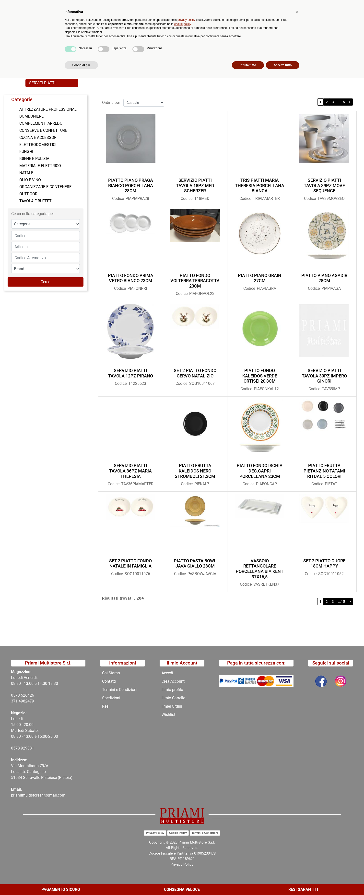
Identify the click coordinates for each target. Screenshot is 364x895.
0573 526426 (22, 695)
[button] (114, 23)
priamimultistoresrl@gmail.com (38, 795)
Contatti (185, 40)
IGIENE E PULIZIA (34, 158)
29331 (28, 748)
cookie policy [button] (182, 841)
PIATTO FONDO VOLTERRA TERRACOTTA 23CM (195, 280)
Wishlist (168, 714)
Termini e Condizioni (119, 689)
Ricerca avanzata (147, 23)
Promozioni (134, 40)
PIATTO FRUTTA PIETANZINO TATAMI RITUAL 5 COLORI (324, 470)
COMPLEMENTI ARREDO (40, 123)
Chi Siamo (161, 40)
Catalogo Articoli (61, 52)
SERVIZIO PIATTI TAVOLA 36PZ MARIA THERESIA (130, 470)
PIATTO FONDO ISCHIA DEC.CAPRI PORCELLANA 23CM (259, 470)
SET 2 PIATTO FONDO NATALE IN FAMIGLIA (130, 562)
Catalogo (60, 40)
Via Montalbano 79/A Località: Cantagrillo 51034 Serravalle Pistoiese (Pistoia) (41, 771)
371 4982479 (22, 701)
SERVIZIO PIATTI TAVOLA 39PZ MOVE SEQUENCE (324, 185)
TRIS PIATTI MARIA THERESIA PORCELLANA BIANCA (259, 185)
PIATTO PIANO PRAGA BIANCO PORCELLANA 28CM (130, 185)
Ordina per (111, 101)
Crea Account (173, 681)
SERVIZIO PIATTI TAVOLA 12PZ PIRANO (130, 372)
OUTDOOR (28, 194)
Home (36, 52)
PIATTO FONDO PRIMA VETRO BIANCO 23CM (130, 277)
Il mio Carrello (173, 698)
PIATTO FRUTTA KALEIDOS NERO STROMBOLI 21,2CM (195, 470)
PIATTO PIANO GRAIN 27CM (259, 277)
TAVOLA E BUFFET (125, 52)
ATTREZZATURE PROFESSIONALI (48, 109)
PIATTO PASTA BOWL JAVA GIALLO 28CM (195, 562)
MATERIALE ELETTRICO (40, 165)
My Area (347, 5)
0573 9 (17, 748)
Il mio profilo (172, 689)
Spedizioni (111, 698)
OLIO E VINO (30, 180)
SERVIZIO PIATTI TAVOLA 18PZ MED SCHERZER (195, 185)
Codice (118, 197)
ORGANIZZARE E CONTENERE (45, 186)
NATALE (26, 172)
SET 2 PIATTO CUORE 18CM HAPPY (324, 562)
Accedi (167, 673)
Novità (110, 40)
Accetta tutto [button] (283, 882)
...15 (341, 101)
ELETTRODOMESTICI (37, 144)
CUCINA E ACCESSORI (38, 137)
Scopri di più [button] (81, 882)
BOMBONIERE (31, 116)
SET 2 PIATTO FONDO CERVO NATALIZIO (195, 372)
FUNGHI (26, 151)
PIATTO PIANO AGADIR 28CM (324, 277)
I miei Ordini (172, 706)
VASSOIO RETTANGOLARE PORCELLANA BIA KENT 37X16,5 (259, 568)
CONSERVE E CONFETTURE (43, 130)
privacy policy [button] (186, 836)
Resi (105, 706)
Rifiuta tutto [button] (248, 882)
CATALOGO (92, 52)
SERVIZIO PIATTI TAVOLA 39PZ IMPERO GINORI (324, 375)
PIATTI (153, 52)
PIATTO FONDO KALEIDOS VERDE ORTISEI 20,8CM (259, 375)
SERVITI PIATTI (42, 83)
